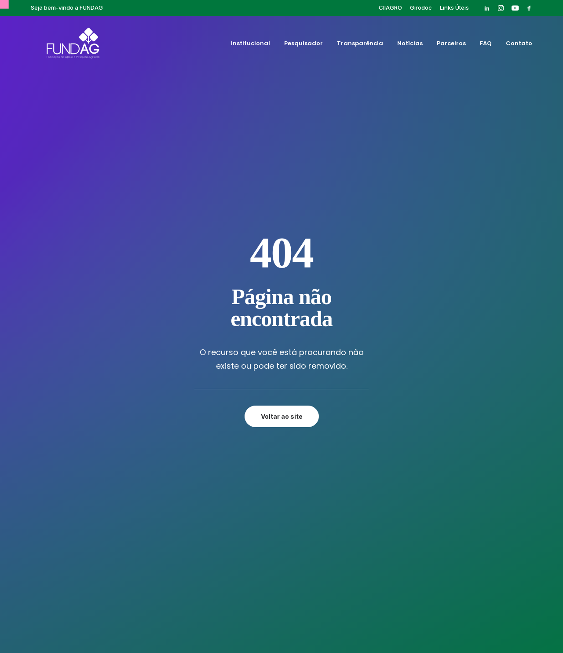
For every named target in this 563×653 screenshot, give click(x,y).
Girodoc (421, 7)
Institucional (250, 45)
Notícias (410, 45)
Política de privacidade (281, 616)
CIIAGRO (390, 7)
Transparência (360, 45)
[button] (487, 8)
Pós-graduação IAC (380, 399)
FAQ (486, 45)
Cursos (361, 379)
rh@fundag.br (76, 439)
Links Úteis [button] (454, 7)
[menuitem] (390, 7)
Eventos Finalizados (381, 389)
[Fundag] (61, 45)
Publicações (368, 409)
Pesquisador (303, 45)
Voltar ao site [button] (282, 248)
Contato (519, 45)
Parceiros (451, 45)
